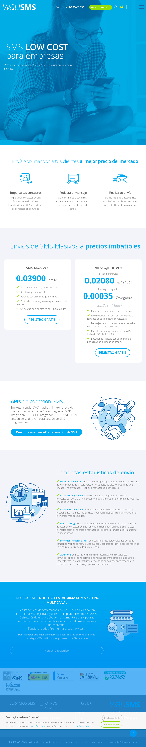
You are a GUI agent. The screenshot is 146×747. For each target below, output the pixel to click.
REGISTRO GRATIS (41, 319)
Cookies (79, 742)
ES (130, 7)
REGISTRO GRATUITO (100, 7)
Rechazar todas (112, 718)
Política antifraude (128, 742)
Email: (124, 712)
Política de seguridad (107, 742)
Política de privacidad (63, 742)
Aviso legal (90, 742)
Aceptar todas (111, 724)
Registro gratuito (57, 650)
